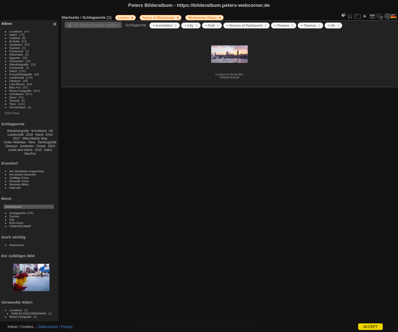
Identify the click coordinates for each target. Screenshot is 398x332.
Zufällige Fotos (19, 177)
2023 (51, 146)
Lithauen (15, 80)
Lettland (14, 38)
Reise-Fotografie (20, 90)
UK (51, 131)
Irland (13, 71)
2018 (29, 134)
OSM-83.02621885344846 (28, 313)
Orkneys (11, 146)
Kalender (15, 187)
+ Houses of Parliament (246, 25)
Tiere (12, 104)
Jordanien (16, 44)
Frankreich (16, 51)
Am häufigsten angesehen (26, 171)
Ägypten (14, 57)
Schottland (16, 94)
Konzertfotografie (20, 74)
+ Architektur (165, 25)
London (124, 18)
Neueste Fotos (19, 181)
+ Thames (283, 25)
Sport (12, 97)
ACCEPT (370, 327)
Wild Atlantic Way (34, 138)
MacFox (30, 153)
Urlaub (41, 146)
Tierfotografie (47, 142)
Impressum (16, 245)
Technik (14, 100)
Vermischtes (17, 107)
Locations (15, 31)
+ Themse (310, 25)
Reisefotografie (18, 131)
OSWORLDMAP (20, 226)
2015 (38, 150)
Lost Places (17, 84)
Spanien (14, 47)
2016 (49, 134)
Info (11, 219)
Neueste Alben (19, 184)
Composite (16, 67)
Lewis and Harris (20, 150)
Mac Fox (15, 87)
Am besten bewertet (22, 174)
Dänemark (16, 54)
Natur (48, 150)
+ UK (333, 25)
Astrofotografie (19, 64)
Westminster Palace (203, 18)
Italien (13, 34)
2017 (16, 138)
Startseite (70, 17)
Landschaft (16, 77)
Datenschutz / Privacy (55, 327)
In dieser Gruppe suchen (96, 25)
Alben (6, 23)
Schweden (16, 61)
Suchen (14, 216)
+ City (190, 25)
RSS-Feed (16, 222)
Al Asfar (14, 41)
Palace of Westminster (159, 18)
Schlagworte (17, 213)
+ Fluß (212, 25)
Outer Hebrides (15, 142)
